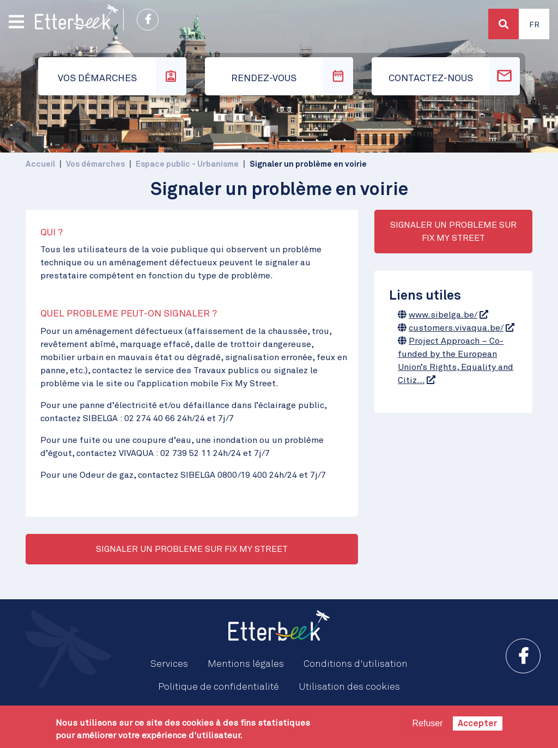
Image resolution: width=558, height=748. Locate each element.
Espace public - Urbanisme (187, 164)
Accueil (40, 164)
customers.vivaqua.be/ (456, 328)
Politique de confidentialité (218, 687)
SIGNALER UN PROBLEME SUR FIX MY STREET (192, 549)
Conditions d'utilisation (356, 664)
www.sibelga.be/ (443, 315)
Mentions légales (246, 664)
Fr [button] (534, 25)
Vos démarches (95, 164)
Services (169, 664)
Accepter (478, 723)
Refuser (428, 723)
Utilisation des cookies (349, 687)
